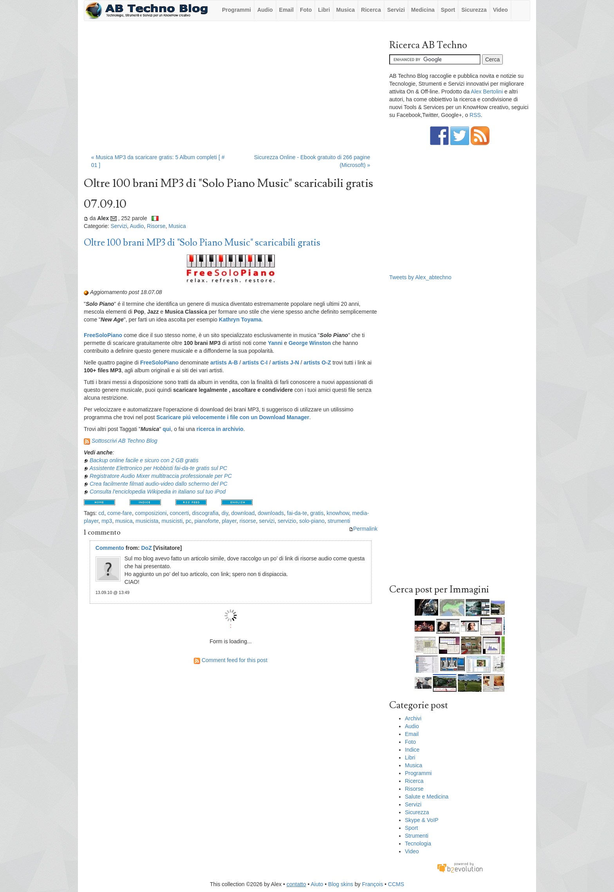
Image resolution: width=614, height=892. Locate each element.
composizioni (151, 513)
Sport (448, 10)
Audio (265, 10)
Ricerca (371, 10)
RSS (475, 115)
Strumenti (416, 836)
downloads (271, 513)
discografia (205, 513)
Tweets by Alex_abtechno (420, 277)
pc (188, 521)
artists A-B (224, 362)
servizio (287, 521)
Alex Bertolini (487, 91)
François (372, 884)
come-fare (119, 513)
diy (225, 513)
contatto (296, 884)
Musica (345, 10)
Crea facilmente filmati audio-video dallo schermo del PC (159, 484)
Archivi (413, 718)
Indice (412, 750)
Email (286, 10)
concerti (179, 513)
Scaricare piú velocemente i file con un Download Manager (232, 417)
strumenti (339, 521)
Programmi (236, 10)
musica (123, 521)
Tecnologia (418, 843)
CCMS (396, 884)
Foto (306, 10)
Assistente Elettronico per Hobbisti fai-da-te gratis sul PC (158, 468)
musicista (146, 521)
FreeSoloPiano (103, 335)
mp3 (106, 521)
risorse (248, 521)
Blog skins (340, 884)
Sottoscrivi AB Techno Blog (124, 441)
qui (167, 429)
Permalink (363, 529)
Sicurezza (474, 10)
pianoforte (206, 521)
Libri (324, 10)
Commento (110, 548)
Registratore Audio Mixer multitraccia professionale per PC (161, 476)
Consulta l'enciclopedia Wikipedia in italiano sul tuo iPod (158, 491)
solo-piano (312, 521)
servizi (266, 521)
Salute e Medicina (426, 796)
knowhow (338, 513)
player (229, 521)
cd (101, 513)
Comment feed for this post (230, 660)
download (243, 513)
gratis (316, 513)
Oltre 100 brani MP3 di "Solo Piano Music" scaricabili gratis (202, 243)
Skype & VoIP (422, 820)
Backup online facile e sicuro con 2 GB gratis (144, 460)
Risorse (156, 226)
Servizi (396, 10)
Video (500, 10)
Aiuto (317, 884)
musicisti (171, 521)
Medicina (423, 10)
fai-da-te (297, 513)
